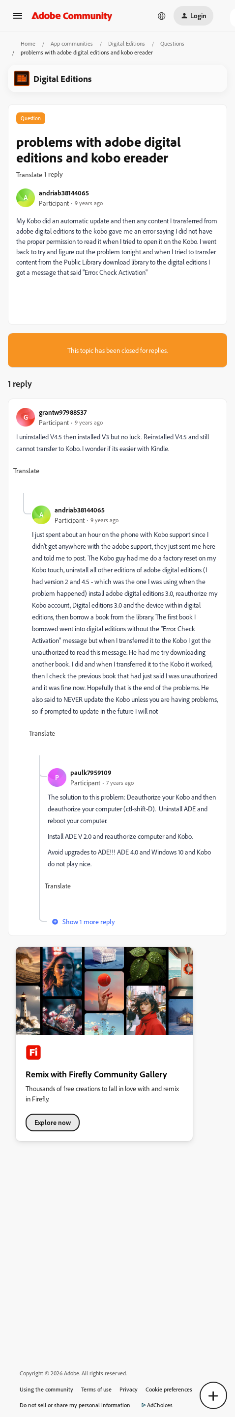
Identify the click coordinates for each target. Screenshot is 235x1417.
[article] (117, 450)
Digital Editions (126, 43)
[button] (18, 19)
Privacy (128, 1389)
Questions (172, 43)
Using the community (46, 1389)
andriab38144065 (64, 192)
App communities (72, 43)
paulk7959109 (91, 772)
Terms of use (96, 1389)
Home (28, 43)
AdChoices (155, 1405)
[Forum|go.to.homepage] (72, 16)
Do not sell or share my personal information (75, 1405)
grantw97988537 (63, 412)
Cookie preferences (169, 1389)
